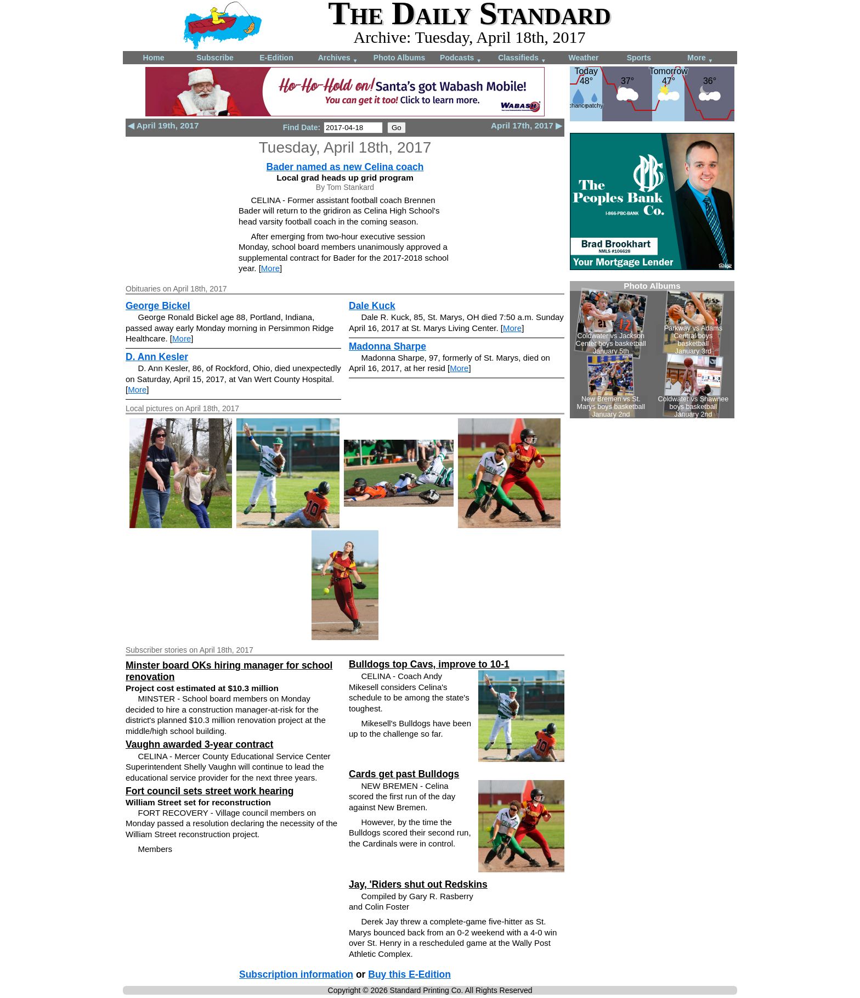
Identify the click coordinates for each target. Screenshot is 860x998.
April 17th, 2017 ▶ (526, 125)
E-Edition (276, 57)
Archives (338, 58)
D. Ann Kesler (157, 356)
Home (154, 57)
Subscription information (296, 974)
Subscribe (215, 57)
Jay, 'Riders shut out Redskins (418, 884)
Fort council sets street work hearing (209, 791)
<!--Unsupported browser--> (652, 349)
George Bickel (158, 305)
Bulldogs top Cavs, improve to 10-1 (429, 664)
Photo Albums (399, 57)
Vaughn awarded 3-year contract (199, 744)
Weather (584, 57)
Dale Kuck (372, 305)
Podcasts (461, 58)
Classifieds (522, 58)
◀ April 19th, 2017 (163, 125)
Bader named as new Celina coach (345, 166)
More (700, 58)
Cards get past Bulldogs (404, 774)
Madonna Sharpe (387, 346)
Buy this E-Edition (409, 974)
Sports (639, 57)
